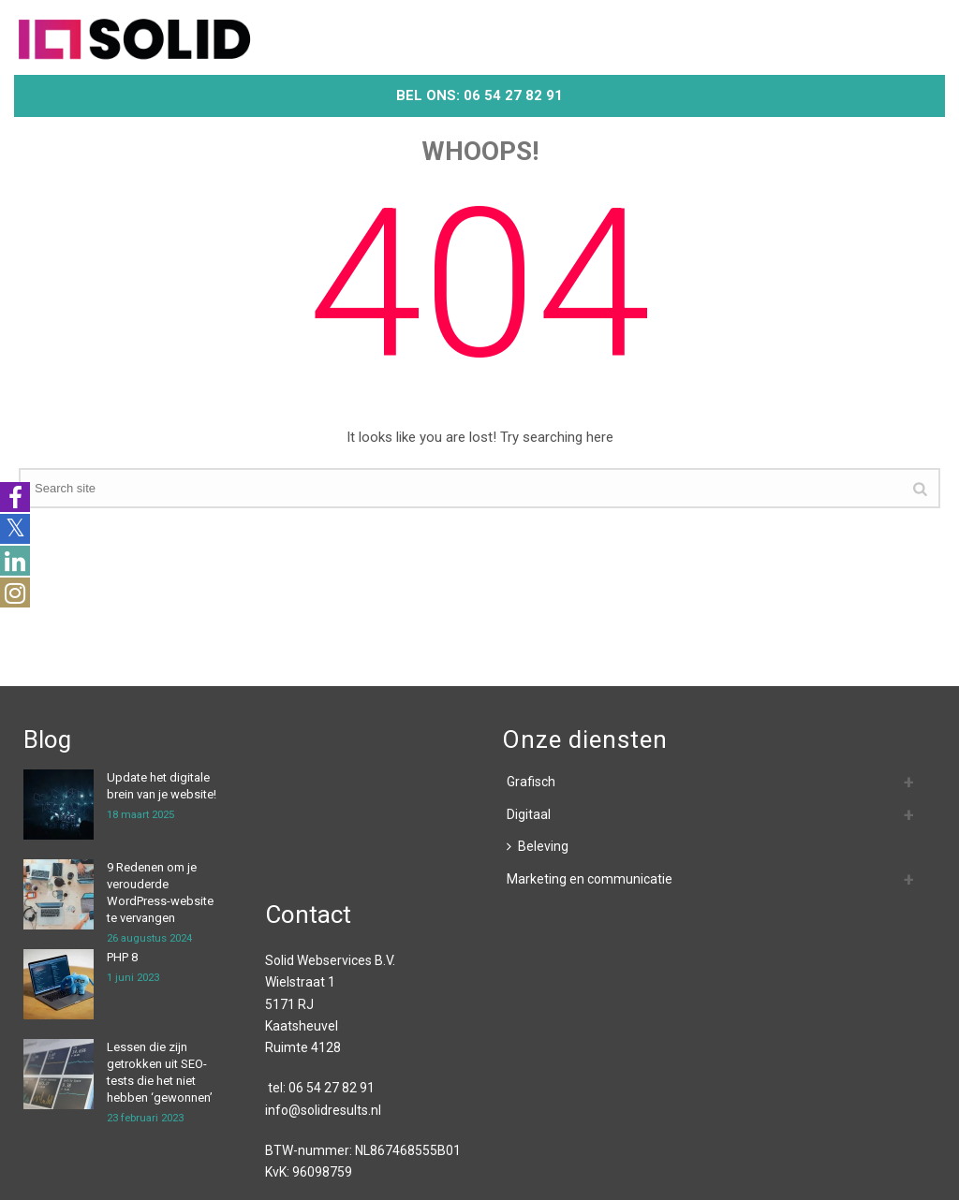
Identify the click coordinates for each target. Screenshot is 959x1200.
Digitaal (529, 814)
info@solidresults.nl (323, 1110)
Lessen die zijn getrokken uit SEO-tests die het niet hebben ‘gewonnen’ (160, 1072)
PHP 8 (122, 957)
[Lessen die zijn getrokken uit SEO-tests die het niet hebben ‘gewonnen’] (58, 1074)
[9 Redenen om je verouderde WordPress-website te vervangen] (58, 894)
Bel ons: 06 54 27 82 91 (479, 95)
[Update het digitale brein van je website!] (58, 804)
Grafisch (531, 781)
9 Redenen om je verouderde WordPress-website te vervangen (160, 892)
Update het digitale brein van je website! (161, 785)
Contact (308, 914)
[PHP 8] (58, 984)
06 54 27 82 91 (331, 1087)
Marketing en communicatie (589, 878)
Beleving (537, 846)
